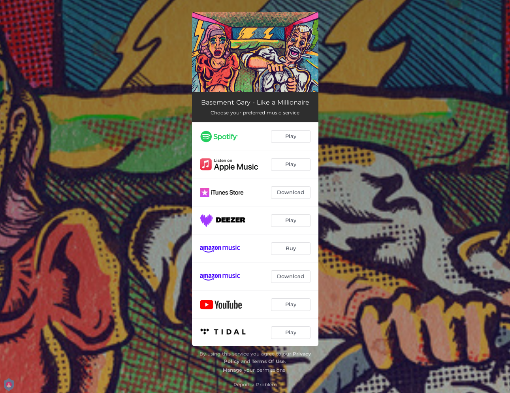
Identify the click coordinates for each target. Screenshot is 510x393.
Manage (232, 370)
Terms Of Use (268, 361)
